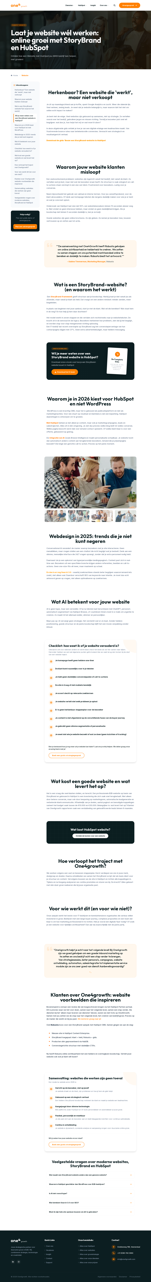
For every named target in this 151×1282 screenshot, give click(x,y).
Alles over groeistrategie (88, 1254)
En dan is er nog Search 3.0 (59, 572)
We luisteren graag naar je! (89, 1019)
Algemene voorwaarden (107, 1277)
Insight (93, 5)
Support (48, 1262)
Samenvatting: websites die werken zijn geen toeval (24, 190)
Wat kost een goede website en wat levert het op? (24, 157)
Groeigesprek (129, 5)
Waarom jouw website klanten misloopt (23, 100)
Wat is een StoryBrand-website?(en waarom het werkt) (24, 108)
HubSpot (82, 5)
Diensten (69, 5)
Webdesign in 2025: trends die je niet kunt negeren (25, 136)
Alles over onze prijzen (88, 1262)
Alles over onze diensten (88, 1258)
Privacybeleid (135, 1277)
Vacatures (49, 1250)
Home (14, 75)
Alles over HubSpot (86, 1246)
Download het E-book (65, 372)
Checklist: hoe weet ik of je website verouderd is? (25, 149)
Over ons (104, 5)
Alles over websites (86, 1250)
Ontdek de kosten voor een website (90, 836)
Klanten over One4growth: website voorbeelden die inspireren (25, 181)
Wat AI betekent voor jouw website (25, 142)
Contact (48, 1258)
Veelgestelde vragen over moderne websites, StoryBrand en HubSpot (25, 200)
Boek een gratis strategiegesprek (66, 755)
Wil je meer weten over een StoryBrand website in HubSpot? (25, 118)
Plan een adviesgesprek (25, 227)
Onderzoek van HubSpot (57, 206)
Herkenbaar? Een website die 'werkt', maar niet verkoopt (25, 92)
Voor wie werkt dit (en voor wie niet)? (25, 173)
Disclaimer (123, 1277)
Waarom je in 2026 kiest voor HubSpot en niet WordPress (24, 127)
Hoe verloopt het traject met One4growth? (24, 166)
